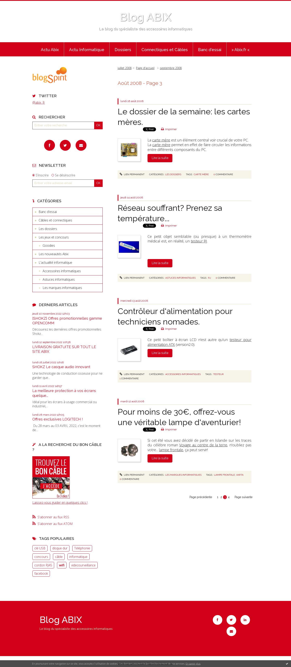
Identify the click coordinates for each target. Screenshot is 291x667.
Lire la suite (160, 158)
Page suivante (243, 497)
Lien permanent (132, 174)
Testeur (218, 374)
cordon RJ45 (43, 565)
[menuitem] (50, 49)
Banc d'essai (209, 49)
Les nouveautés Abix (54, 254)
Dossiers (123, 49)
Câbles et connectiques (55, 220)
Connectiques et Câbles (164, 49)
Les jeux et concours (54, 237)
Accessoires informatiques (62, 271)
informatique (78, 556)
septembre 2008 (171, 68)
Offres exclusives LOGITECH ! (57, 419)
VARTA (240, 474)
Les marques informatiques (62, 288)
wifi (61, 565)
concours (41, 556)
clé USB (39, 548)
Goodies (49, 245)
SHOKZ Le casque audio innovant (61, 367)
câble (59, 556)
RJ (209, 277)
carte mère (161, 140)
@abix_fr (38, 102)
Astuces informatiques (59, 279)
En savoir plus (193, 663)
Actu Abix (50, 49)
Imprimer (169, 129)
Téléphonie (82, 548)
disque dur (59, 548)
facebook (41, 573)
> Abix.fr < (241, 49)
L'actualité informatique (55, 262)
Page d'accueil (145, 68)
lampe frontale (171, 449)
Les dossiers (48, 229)
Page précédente (201, 497)
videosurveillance (83, 565)
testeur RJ (199, 241)
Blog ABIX (145, 17)
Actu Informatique (86, 49)
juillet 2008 (125, 68)
